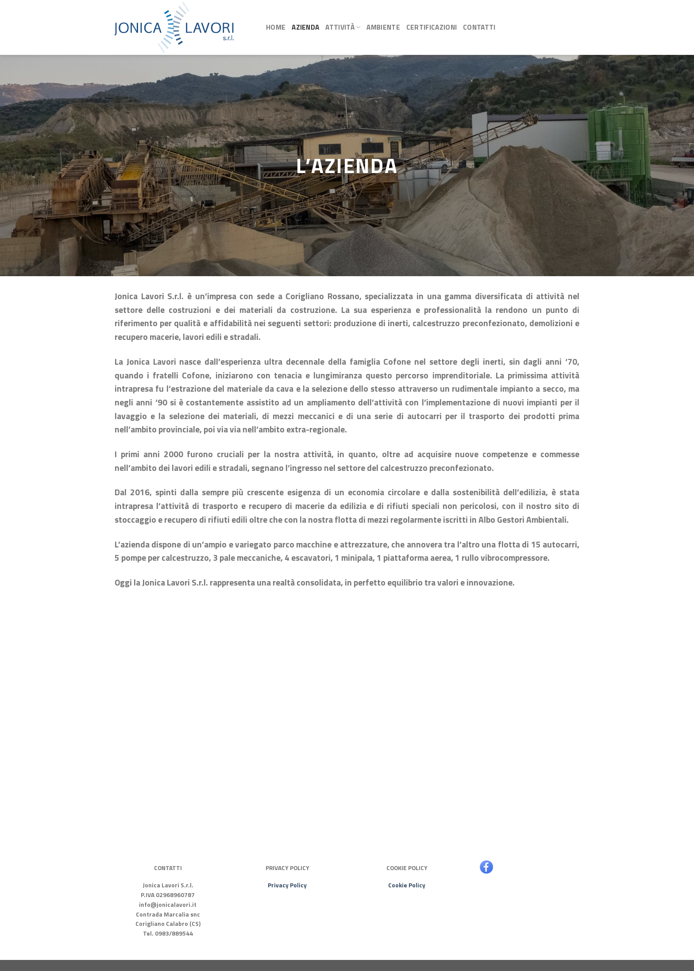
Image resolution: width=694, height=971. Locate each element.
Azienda (305, 27)
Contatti (479, 27)
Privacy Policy (287, 885)
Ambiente (383, 27)
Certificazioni (431, 27)
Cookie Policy (406, 885)
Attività (342, 27)
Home (275, 27)
